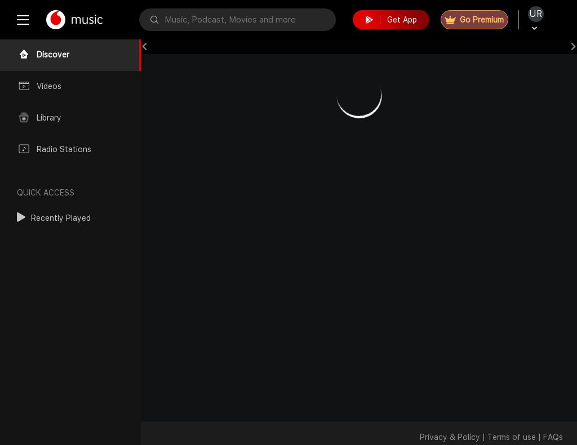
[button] (54, 218)
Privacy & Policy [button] (450, 437)
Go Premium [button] (474, 19)
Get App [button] (391, 19)
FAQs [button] (553, 437)
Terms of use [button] (511, 437)
